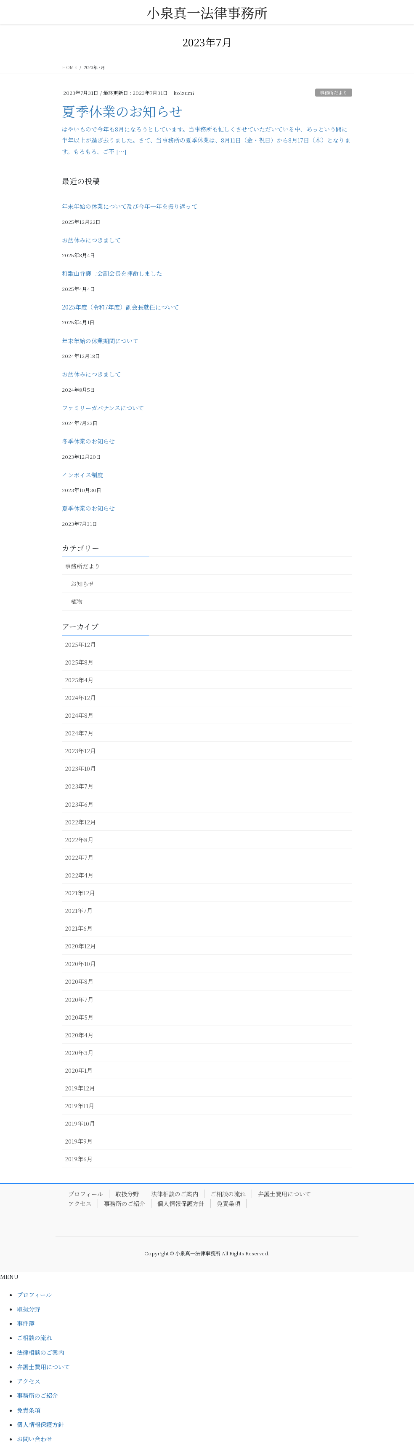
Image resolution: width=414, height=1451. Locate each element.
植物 (76, 601)
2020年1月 (79, 1070)
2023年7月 (79, 786)
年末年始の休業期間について (100, 341)
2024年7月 (79, 733)
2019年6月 (79, 1159)
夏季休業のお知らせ (122, 111)
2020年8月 (79, 981)
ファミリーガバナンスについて (103, 408)
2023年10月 (80, 768)
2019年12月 (80, 1088)
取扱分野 (127, 1194)
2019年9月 (79, 1141)
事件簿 (25, 1323)
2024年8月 (79, 715)
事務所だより (334, 92)
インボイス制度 (82, 475)
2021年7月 (79, 910)
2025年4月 (79, 680)
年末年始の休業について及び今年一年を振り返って (129, 206)
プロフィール (85, 1194)
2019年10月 (80, 1123)
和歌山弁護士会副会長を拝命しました (112, 273)
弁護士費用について (284, 1194)
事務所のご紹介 (124, 1203)
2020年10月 (80, 963)
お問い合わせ (34, 1439)
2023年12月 (80, 750)
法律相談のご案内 (174, 1194)
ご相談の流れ (228, 1194)
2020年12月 (80, 946)
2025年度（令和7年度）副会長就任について (120, 307)
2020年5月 (79, 1017)
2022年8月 (79, 839)
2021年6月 (79, 928)
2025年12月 (80, 644)
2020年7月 (79, 999)
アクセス (80, 1203)
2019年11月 (79, 1105)
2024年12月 (80, 697)
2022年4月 (79, 875)
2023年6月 (79, 804)
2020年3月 (79, 1052)
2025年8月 (79, 662)
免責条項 (228, 1203)
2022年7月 (79, 857)
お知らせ (82, 583)
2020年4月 (79, 1035)
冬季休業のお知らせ (88, 441)
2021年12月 (80, 892)
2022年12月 (80, 822)
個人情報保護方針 (180, 1203)
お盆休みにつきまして (91, 240)
